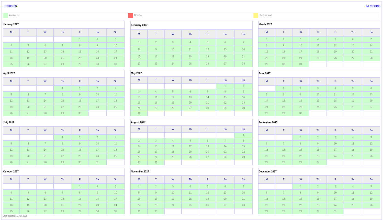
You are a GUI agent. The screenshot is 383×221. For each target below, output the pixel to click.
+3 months (372, 6)
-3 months (10, 6)
